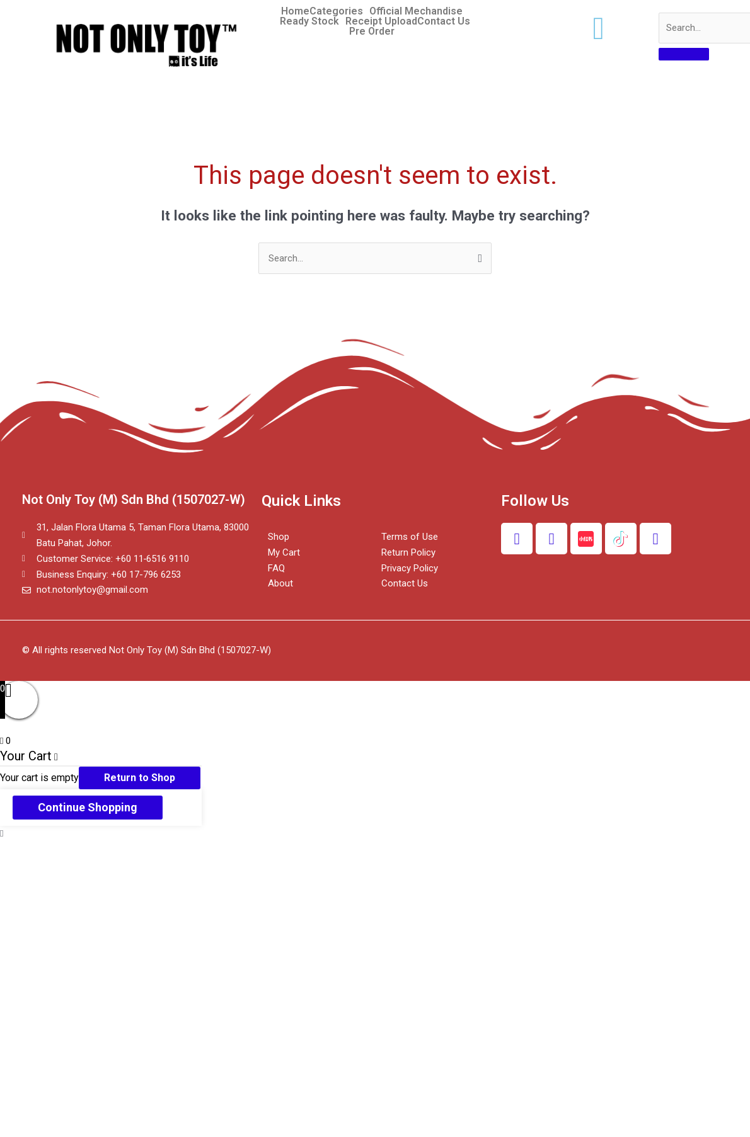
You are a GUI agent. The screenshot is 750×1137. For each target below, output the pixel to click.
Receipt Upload (381, 21)
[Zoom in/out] (184, 852)
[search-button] (684, 54)
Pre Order (372, 31)
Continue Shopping (87, 807)
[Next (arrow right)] (78, 869)
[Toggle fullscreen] (131, 852)
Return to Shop (139, 778)
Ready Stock (309, 21)
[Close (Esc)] (25, 852)
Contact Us (443, 21)
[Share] (78, 852)
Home (295, 11)
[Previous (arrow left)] (25, 869)
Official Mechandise (416, 11)
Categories (336, 11)
